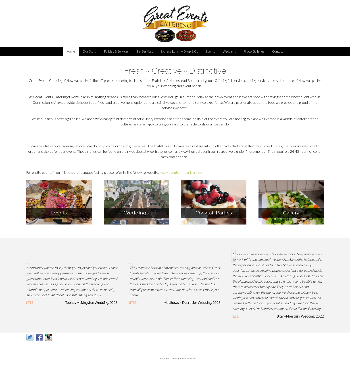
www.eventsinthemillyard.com (182, 172)
